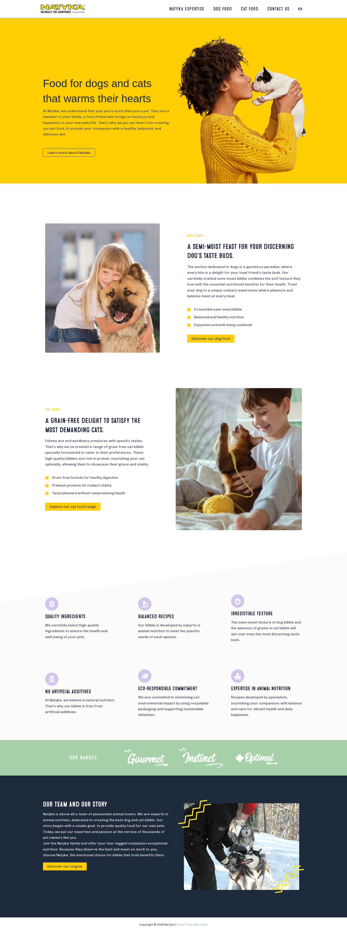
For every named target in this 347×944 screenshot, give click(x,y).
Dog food (219, 9)
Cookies (202, 924)
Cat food (247, 9)
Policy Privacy (185, 924)
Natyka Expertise (182, 9)
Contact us (277, 9)
